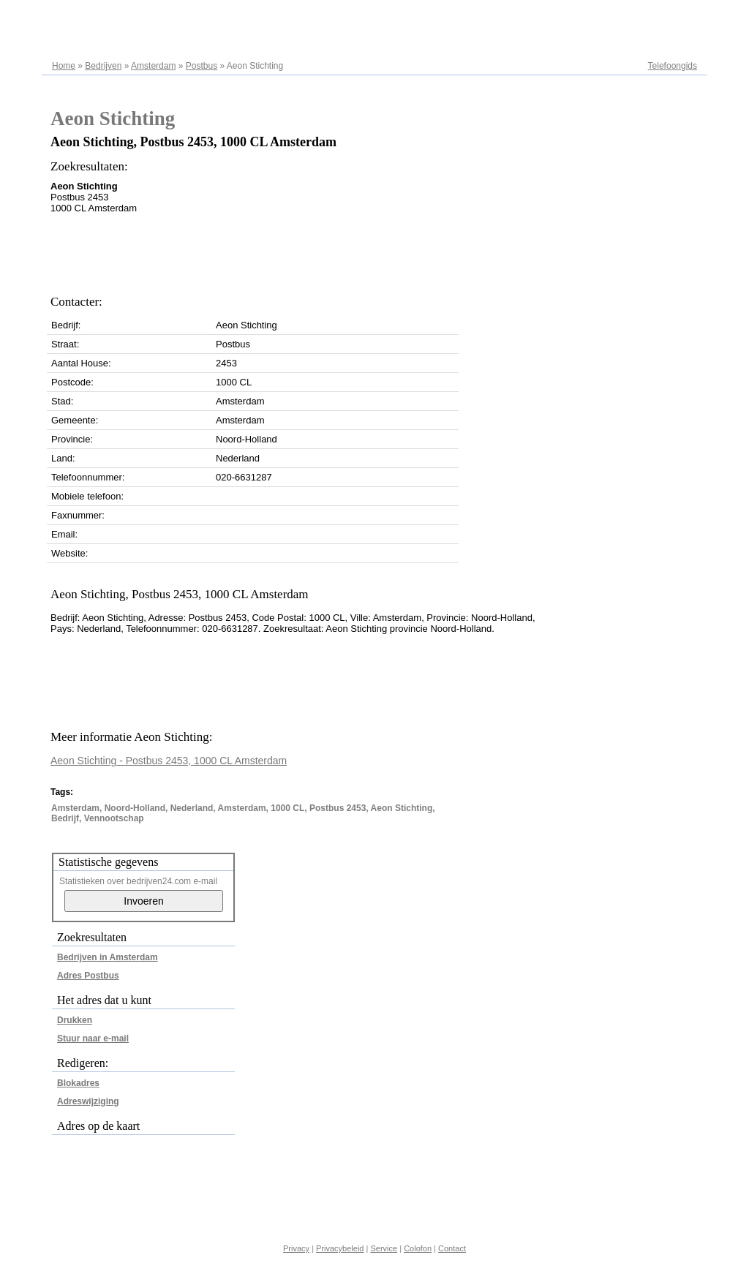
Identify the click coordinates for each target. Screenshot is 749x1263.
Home (63, 66)
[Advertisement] (316, 250)
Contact (452, 1248)
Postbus (201, 66)
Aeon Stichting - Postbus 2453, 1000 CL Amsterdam (168, 760)
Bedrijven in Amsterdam (107, 957)
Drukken (74, 1020)
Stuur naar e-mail (93, 1038)
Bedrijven (103, 66)
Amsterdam (153, 66)
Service (383, 1248)
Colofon (418, 1248)
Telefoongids (672, 66)
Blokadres (78, 1083)
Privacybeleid (340, 1248)
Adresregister (671, 16)
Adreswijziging (88, 1101)
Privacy (296, 1248)
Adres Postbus (88, 975)
